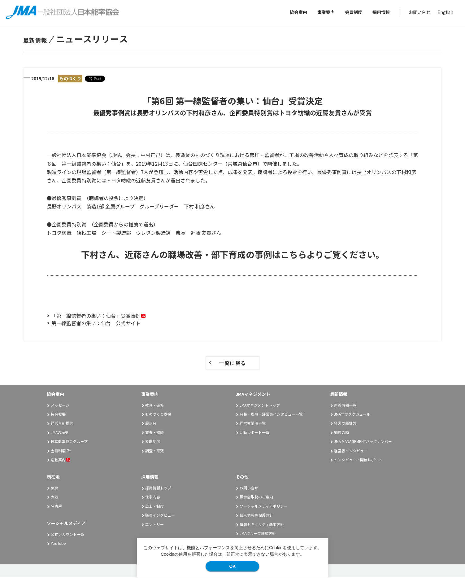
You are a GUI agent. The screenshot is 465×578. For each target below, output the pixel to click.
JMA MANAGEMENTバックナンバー (363, 442)
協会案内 (297, 13)
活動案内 (60, 460)
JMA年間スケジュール (352, 415)
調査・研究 (154, 451)
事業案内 (325, 13)
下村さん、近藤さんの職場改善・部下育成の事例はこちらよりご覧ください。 (232, 255)
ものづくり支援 (158, 415)
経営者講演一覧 (253, 424)
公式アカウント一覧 (67, 535)
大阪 (54, 498)
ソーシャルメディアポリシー (264, 507)
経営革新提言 (62, 424)
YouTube (58, 544)
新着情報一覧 (345, 406)
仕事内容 (152, 498)
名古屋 (56, 507)
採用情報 (380, 13)
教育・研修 (154, 406)
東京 (54, 488)
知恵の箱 (341, 433)
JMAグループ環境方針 (258, 534)
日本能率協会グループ (69, 442)
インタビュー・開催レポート (358, 460)
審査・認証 (154, 433)
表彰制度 (152, 442)
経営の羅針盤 (345, 424)
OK (232, 566)
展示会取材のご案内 (256, 498)
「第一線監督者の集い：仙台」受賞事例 (96, 316)
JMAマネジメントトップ (260, 406)
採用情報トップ (158, 488)
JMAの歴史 (60, 433)
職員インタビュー (160, 516)
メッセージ (60, 406)
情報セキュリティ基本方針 (262, 525)
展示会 (150, 424)
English (445, 13)
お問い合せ (419, 13)
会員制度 (353, 13)
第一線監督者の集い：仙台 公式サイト (96, 324)
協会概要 (58, 415)
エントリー (154, 525)
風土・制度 (154, 507)
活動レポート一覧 (254, 433)
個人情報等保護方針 (256, 516)
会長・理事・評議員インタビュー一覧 (271, 415)
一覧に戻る (232, 364)
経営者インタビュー (350, 451)
